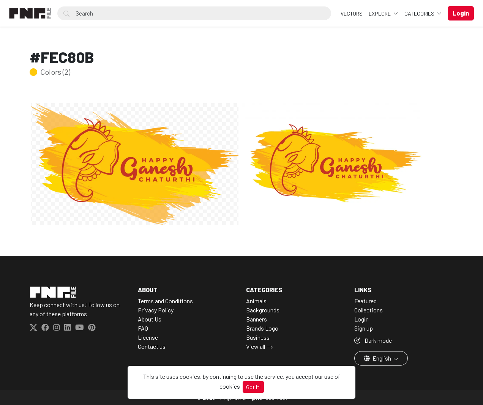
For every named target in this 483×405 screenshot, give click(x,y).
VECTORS (352, 13)
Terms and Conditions (165, 300)
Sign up (363, 328)
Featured (365, 300)
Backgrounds (262, 310)
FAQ (143, 328)
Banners (256, 319)
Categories (420, 13)
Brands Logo (262, 328)
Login (361, 319)
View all (255, 346)
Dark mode (373, 340)
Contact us (152, 346)
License (148, 337)
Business (258, 337)
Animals (256, 300)
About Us (149, 319)
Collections (368, 310)
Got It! (253, 387)
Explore (380, 13)
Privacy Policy (156, 310)
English (378, 358)
